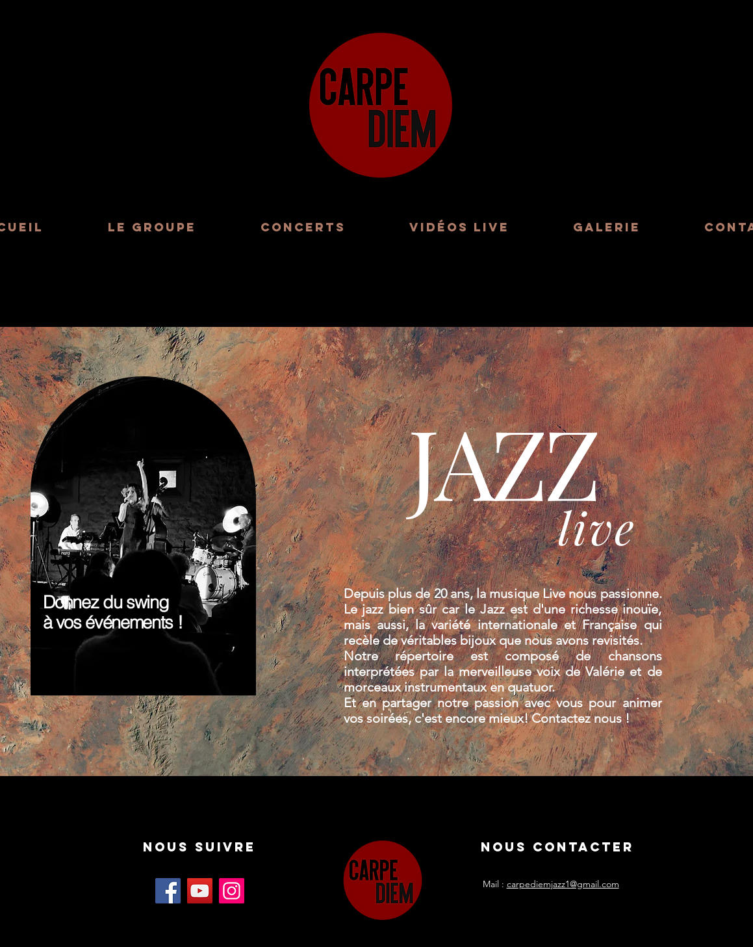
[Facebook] (168, 890)
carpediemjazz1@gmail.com (563, 884)
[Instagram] (231, 890)
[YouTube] (199, 890)
